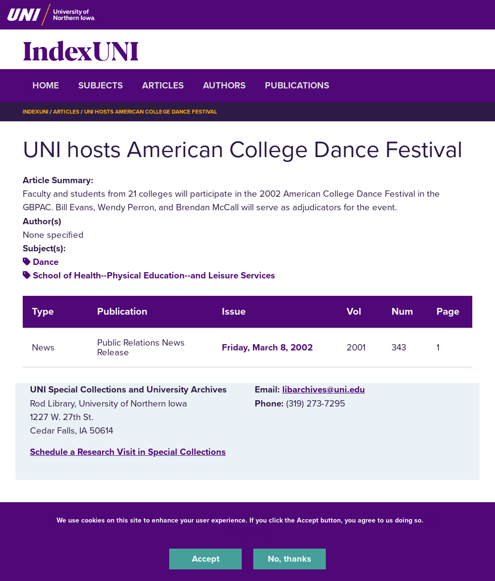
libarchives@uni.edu (323, 389)
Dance (45, 262)
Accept (205, 558)
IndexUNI (81, 49)
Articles (163, 85)
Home (45, 85)
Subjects (100, 85)
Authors (224, 85)
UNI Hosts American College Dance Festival (155, 111)
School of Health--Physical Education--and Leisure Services (154, 275)
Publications (297, 85)
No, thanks (289, 558)
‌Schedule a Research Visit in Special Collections (128, 452)
